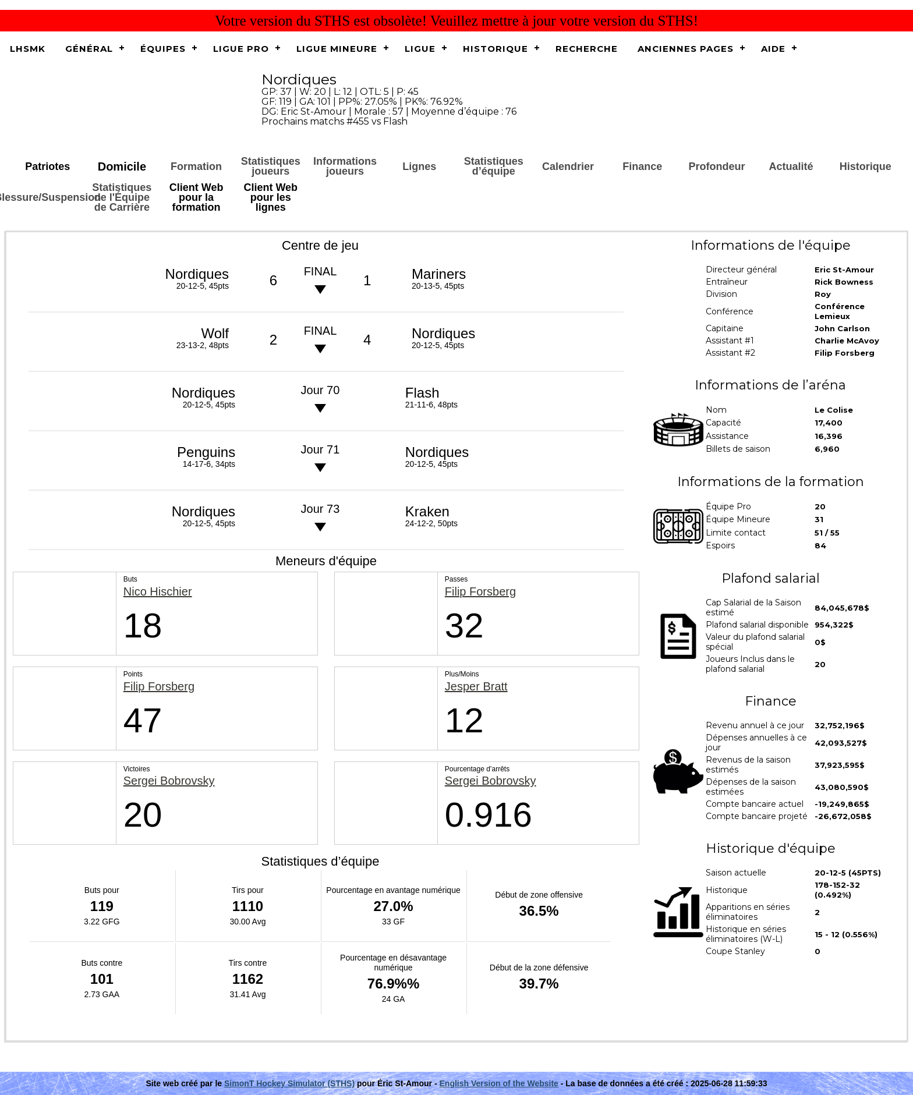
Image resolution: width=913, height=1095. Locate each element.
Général (89, 48)
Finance (642, 166)
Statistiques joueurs (270, 166)
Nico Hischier (157, 592)
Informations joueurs (345, 166)
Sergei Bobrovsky (169, 781)
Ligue (420, 48)
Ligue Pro (241, 48)
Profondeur (716, 166)
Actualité (791, 166)
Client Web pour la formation (196, 197)
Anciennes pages (686, 48)
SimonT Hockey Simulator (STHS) (289, 1083)
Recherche (586, 48)
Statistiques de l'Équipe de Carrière (121, 197)
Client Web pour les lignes (270, 197)
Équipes (163, 48)
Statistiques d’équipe (493, 166)
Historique (495, 48)
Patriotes (47, 166)
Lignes (419, 166)
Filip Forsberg (480, 592)
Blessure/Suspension (47, 197)
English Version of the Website (499, 1083)
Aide (773, 48)
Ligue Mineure (336, 48)
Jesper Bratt (476, 687)
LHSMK (27, 48)
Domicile (122, 166)
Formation (196, 166)
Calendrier (568, 166)
